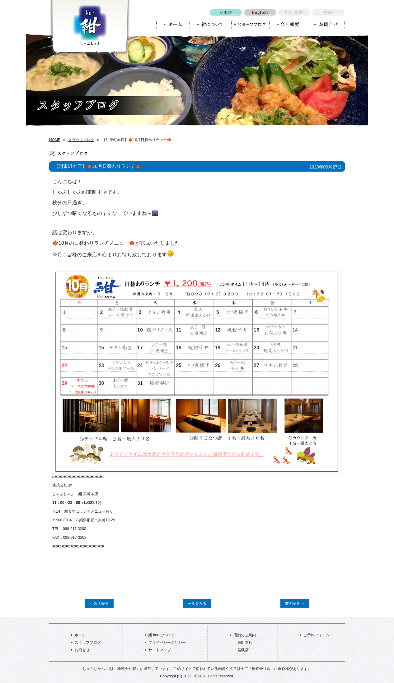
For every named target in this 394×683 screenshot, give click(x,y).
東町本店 (244, 642)
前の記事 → (295, 603)
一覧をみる (197, 603)
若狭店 (243, 650)
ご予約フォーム (316, 635)
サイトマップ (159, 650)
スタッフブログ (81, 140)
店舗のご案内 (244, 635)
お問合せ (82, 650)
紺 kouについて (161, 635)
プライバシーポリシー (167, 642)
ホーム (80, 635)
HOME (54, 140)
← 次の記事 (99, 603)
